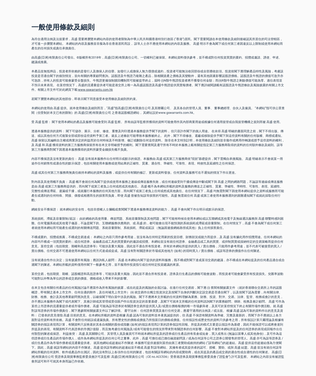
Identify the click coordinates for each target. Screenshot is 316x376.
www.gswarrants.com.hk (95, 89)
